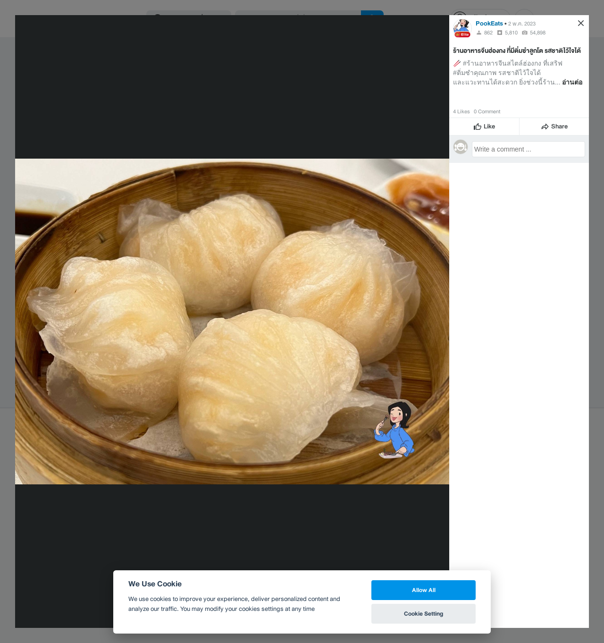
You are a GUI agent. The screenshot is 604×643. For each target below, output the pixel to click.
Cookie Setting (423, 613)
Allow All (424, 589)
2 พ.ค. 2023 (522, 23)
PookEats (489, 23)
